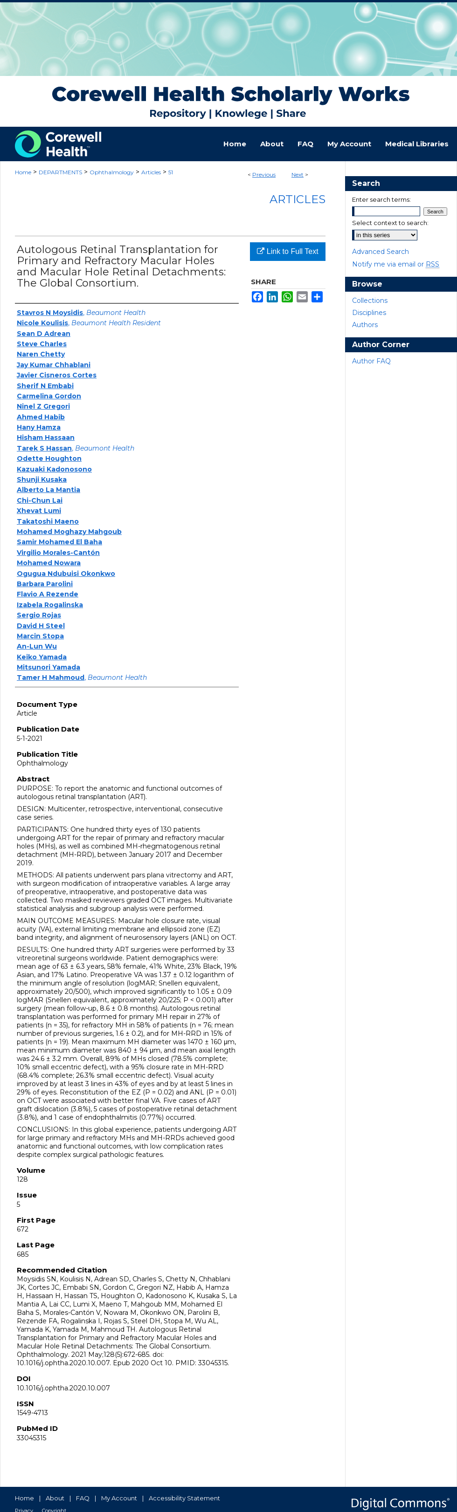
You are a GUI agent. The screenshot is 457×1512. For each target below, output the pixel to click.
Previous (264, 174)
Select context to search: (390, 222)
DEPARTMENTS (60, 172)
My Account (119, 1498)
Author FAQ (371, 361)
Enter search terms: (381, 199)
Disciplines (369, 312)
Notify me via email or (395, 264)
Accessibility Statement (184, 1498)
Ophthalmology (112, 172)
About (55, 1498)
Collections (370, 300)
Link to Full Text (287, 251)
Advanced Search (380, 251)
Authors (365, 325)
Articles (151, 172)
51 (170, 172)
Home (23, 172)
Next (297, 174)
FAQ (83, 1498)
